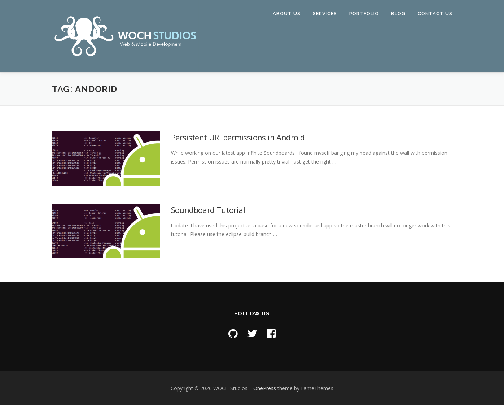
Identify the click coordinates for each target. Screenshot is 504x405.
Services (325, 13)
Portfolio (364, 13)
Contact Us (435, 13)
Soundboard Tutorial (208, 209)
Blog (398, 13)
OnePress (264, 388)
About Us (287, 13)
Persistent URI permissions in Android (238, 137)
